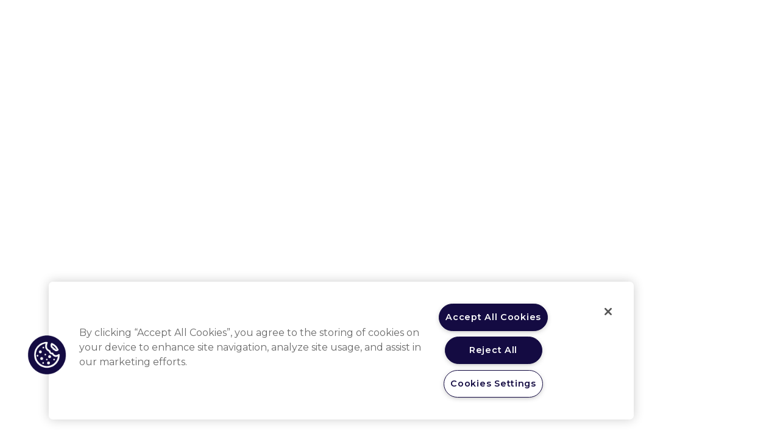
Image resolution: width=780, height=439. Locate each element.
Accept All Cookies (493, 317)
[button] (46, 354)
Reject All (493, 349)
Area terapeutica (308, 22)
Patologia (383, 22)
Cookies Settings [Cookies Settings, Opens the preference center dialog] (493, 383)
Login (642, 22)
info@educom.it (683, 324)
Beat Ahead (524, 22)
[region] (341, 350)
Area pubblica (452, 22)
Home (244, 21)
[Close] (608, 311)
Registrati (697, 22)
